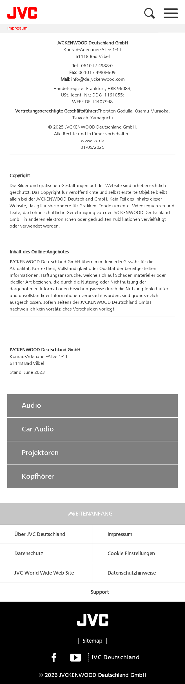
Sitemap (93, 640)
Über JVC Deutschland (39, 534)
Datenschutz (28, 553)
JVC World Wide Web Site (44, 573)
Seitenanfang (92, 513)
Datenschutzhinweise (132, 573)
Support (100, 592)
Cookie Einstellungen (131, 553)
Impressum (17, 28)
